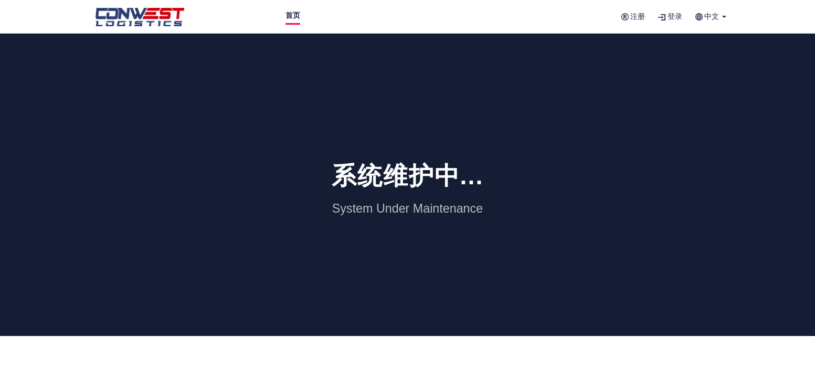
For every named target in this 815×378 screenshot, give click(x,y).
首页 (292, 15)
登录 (670, 16)
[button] (710, 17)
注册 (633, 17)
